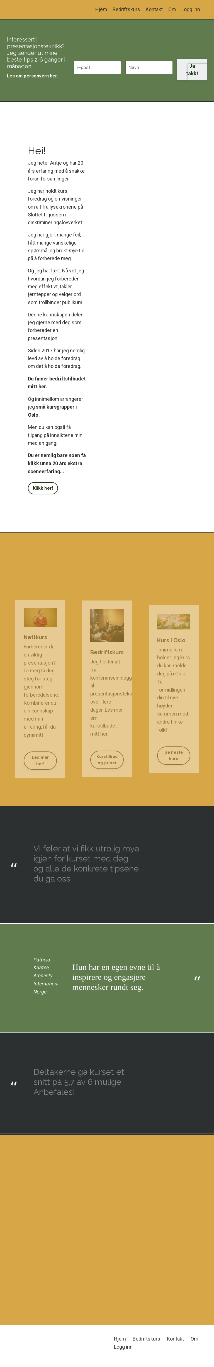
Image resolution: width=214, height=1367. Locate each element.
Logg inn (190, 9)
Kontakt (153, 9)
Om (172, 9)
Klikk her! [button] (43, 492)
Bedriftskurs (126, 9)
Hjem (100, 9)
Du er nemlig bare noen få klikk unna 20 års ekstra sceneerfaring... (54, 468)
